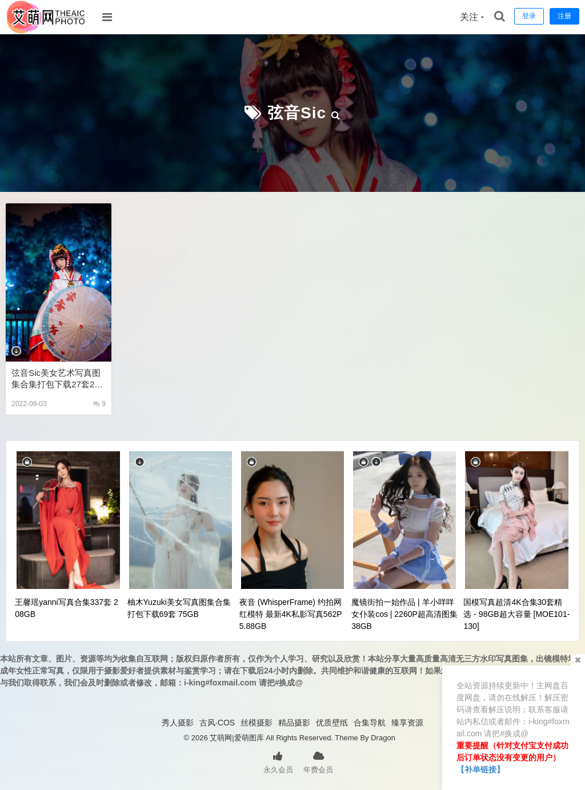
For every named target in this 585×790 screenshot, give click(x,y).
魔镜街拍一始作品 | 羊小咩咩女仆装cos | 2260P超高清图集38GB (404, 614)
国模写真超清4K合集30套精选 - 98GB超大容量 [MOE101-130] (516, 614)
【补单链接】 (480, 769)
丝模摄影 (257, 722)
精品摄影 (294, 722)
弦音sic (296, 113)
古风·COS (217, 722)
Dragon (383, 737)
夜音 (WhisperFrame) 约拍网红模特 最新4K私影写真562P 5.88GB (290, 614)
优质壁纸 (332, 722)
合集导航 (370, 722)
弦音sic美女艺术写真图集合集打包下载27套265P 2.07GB (57, 379)
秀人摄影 (178, 722)
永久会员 (278, 761)
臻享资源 (407, 722)
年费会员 (318, 761)
